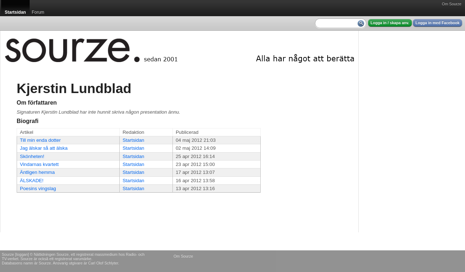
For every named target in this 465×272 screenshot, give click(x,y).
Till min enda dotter (40, 140)
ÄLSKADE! (31, 180)
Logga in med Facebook (437, 23)
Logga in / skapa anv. (390, 23)
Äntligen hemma (37, 172)
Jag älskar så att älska (44, 148)
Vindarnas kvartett (39, 164)
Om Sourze (451, 4)
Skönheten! (32, 156)
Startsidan (133, 140)
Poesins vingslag (38, 188)
